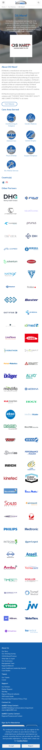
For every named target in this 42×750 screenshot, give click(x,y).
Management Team (8, 663)
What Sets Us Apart (8, 659)
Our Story (5, 651)
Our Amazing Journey (9, 654)
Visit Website (9, 104)
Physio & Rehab (11, 156)
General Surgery (30, 141)
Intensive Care (11, 141)
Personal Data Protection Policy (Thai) (14, 699)
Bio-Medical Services (11, 171)
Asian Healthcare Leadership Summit (14, 668)
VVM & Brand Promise (9, 656)
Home (3, 7)
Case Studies (6, 671)
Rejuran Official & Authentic (10, 694)
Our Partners (12, 7)
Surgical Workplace (30, 156)
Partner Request (7, 689)
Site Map (4, 692)
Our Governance (7, 661)
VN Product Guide (7, 696)
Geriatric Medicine (31, 124)
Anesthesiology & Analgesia (11, 125)
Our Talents (6, 678)
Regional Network (8, 666)
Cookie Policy (22, 741)
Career (4, 680)
